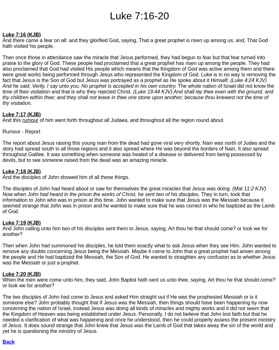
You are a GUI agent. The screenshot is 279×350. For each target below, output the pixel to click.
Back (9, 342)
